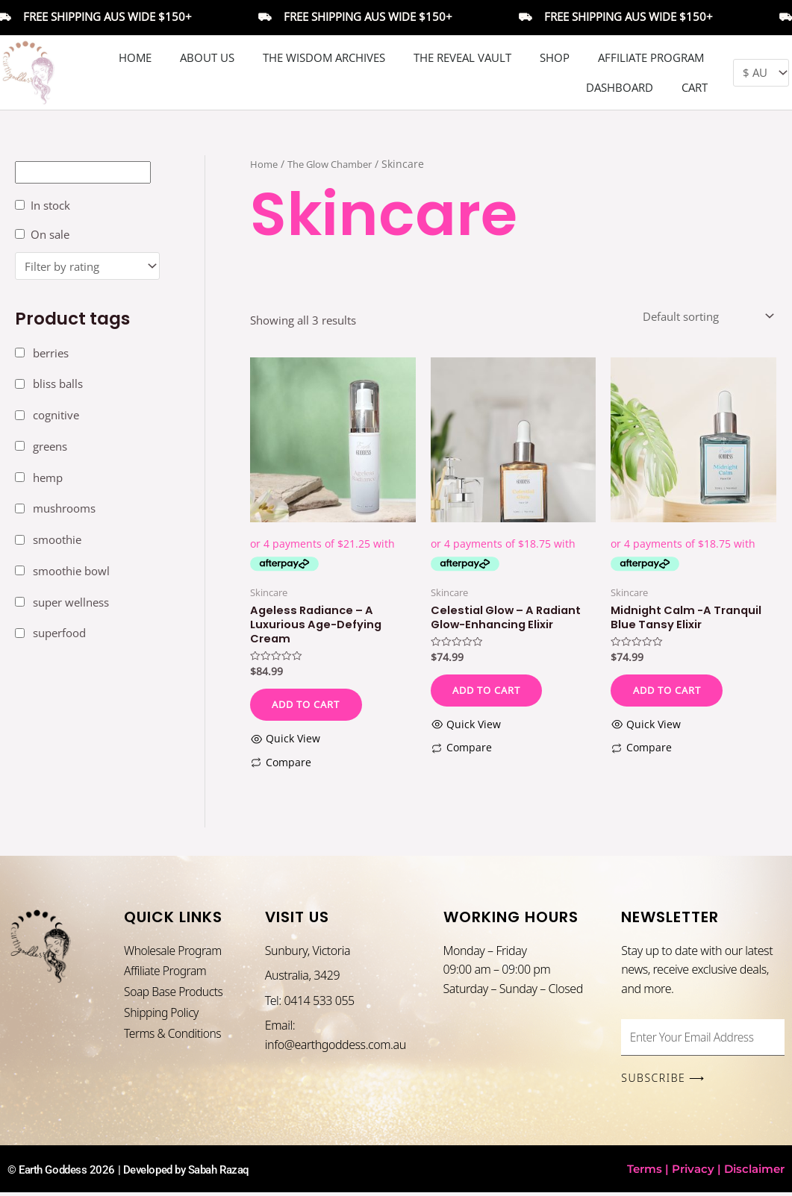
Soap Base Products (174, 995)
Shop (555, 57)
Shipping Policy (162, 1017)
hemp (48, 477)
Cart (695, 87)
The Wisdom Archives (324, 57)
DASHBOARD (619, 87)
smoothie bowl (71, 570)
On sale (50, 234)
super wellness (71, 602)
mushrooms (64, 508)
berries (51, 352)
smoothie (57, 539)
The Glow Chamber (336, 164)
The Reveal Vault (462, 57)
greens (50, 446)
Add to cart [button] (310, 706)
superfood (59, 633)
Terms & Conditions (174, 1038)
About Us (207, 57)
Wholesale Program (174, 953)
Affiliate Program (651, 57)
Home (135, 57)
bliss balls (58, 384)
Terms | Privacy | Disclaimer (706, 1172)
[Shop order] (706, 317)
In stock (50, 205)
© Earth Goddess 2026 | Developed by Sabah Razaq (137, 1173)
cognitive (56, 414)
